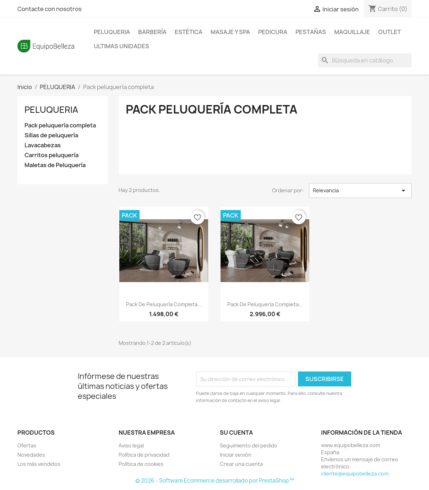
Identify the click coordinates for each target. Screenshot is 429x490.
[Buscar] (365, 60)
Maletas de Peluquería (55, 165)
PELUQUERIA (112, 32)
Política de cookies (141, 464)
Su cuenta (236, 432)
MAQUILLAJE (352, 32)
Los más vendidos (38, 464)
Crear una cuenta (241, 464)
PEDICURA (272, 32)
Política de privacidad (144, 454)
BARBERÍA (152, 32)
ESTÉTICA (188, 32)
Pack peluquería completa (60, 125)
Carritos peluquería (51, 155)
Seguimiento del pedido (248, 445)
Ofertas (26, 445)
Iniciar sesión (235, 454)
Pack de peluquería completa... (164, 304)
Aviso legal (131, 445)
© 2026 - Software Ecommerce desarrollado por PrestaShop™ (214, 480)
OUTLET (389, 32)
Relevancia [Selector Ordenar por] (360, 190)
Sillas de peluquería (51, 135)
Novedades (31, 454)
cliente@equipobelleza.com (355, 473)
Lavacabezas (43, 145)
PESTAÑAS (310, 32)
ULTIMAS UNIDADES (121, 46)
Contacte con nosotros (49, 9)
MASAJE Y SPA (230, 32)
